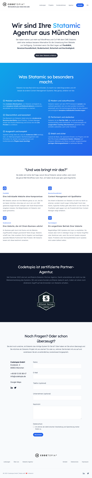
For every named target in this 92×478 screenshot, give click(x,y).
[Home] (13, 4)
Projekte (51, 5)
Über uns (16, 462)
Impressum (85, 462)
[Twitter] (15, 387)
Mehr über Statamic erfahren (46, 56)
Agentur (71, 5)
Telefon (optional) (39, 383)
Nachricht (36, 404)
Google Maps (15, 382)
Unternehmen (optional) (42, 394)
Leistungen (42, 5)
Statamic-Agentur (28, 462)
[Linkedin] (11, 387)
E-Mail (35, 373)
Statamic (72, 40)
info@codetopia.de (18, 376)
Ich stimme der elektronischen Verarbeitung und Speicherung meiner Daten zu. (56, 428)
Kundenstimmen (61, 5)
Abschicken (38, 434)
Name (35, 362)
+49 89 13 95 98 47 (18, 373)
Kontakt (65, 462)
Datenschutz (37, 424)
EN (87, 5)
